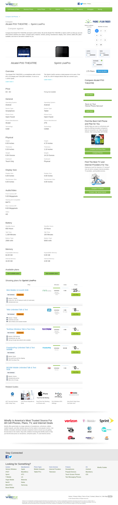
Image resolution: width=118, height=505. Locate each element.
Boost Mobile (9, 484)
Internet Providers (50, 469)
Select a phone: (89, 26)
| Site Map (104, 493)
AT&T (7, 471)
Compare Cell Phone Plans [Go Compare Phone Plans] (97, 138)
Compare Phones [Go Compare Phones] (98, 141)
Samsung (21, 482)
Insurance (80, 9)
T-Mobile (8, 475)
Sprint (7, 473)
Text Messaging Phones (65, 475)
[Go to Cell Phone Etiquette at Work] (27, 395)
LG (20, 475)
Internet (57, 9)
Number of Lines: (103, 26)
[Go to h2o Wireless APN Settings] (58, 395)
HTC (20, 473)
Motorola (21, 478)
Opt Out (110, 493)
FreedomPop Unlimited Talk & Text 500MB (20, 348)
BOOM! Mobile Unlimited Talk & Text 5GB (21, 368)
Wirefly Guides (91, 467)
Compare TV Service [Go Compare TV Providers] (98, 177)
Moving (100, 9)
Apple (20, 469)
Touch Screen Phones (65, 473)
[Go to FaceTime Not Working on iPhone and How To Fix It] (43, 395)
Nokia (20, 480)
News (84, 3)
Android (79, 469)
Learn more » (10, 81)
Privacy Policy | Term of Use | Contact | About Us (87, 493)
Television (47, 471)
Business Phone (28, 9)
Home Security (68, 9)
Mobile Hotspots (36, 469)
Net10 (7, 480)
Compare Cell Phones (12, 16)
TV (50, 9)
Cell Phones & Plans (13, 9)
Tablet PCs (35, 471)
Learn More (89, 83)
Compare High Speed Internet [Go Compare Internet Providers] (97, 180)
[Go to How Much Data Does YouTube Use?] (73, 395)
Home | (70, 493)
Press (89, 3)
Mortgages (90, 9)
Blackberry (79, 471)
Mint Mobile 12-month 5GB (17, 290)
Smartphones (62, 469)
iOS (78, 473)
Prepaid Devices (63, 471)
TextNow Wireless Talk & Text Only (20, 329)
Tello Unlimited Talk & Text (17, 310)
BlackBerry (22, 471)
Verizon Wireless (10, 469)
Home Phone (41, 9)
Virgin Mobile (9, 478)
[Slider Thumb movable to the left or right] (88, 44)
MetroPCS (8, 482)
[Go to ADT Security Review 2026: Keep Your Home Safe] (12, 395)
